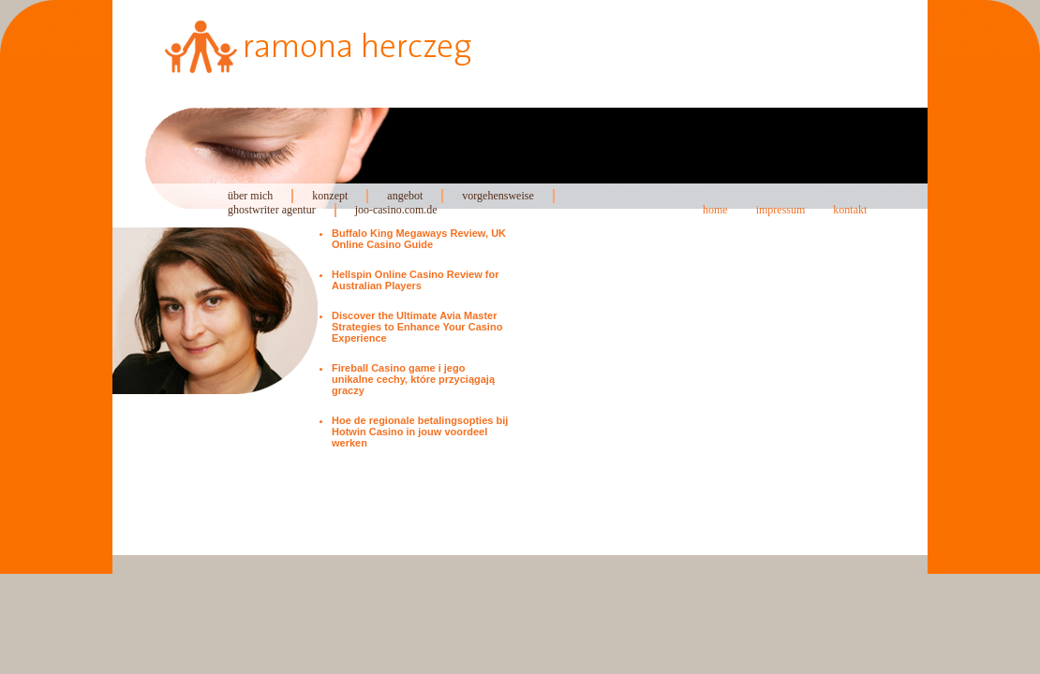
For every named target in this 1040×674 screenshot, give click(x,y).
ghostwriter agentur (272, 209)
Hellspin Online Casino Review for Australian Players (415, 280)
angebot (405, 195)
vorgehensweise (497, 195)
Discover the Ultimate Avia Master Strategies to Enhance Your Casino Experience (417, 327)
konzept (330, 195)
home (715, 209)
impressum (781, 209)
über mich (250, 195)
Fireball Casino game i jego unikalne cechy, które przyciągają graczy (413, 379)
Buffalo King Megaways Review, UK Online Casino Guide (419, 238)
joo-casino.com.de (396, 209)
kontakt (850, 209)
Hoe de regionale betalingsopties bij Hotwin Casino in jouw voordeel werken (420, 431)
